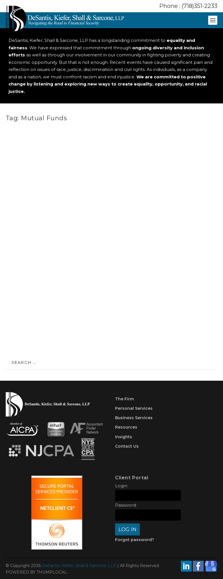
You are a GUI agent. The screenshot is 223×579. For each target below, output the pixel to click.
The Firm (124, 398)
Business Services (134, 417)
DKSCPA (133, 231)
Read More (132, 327)
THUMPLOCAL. (52, 572)
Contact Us (127, 446)
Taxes (142, 243)
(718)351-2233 (199, 6)
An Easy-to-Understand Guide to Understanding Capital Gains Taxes (138, 195)
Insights (123, 436)
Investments (142, 237)
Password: (126, 505)
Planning (128, 243)
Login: (121, 485)
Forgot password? (134, 539)
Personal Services (134, 408)
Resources (126, 427)
